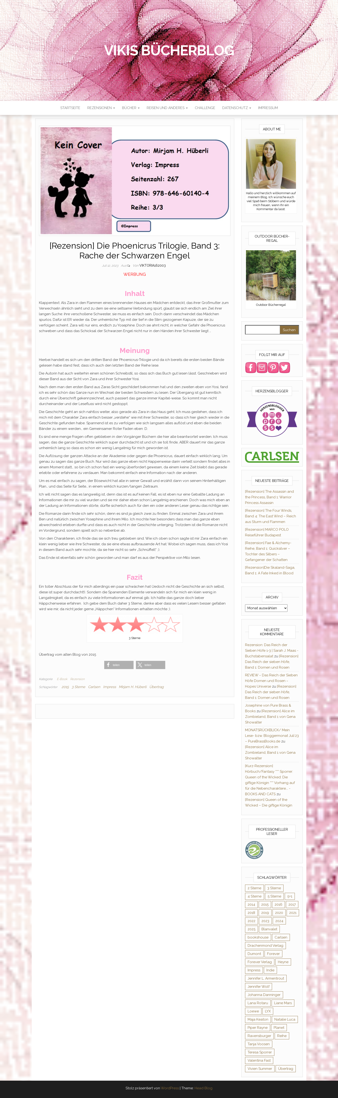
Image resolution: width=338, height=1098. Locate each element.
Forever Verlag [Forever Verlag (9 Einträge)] (260, 962)
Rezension (77, 679)
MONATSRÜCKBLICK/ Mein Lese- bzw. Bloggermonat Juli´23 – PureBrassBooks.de (272, 735)
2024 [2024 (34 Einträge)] (279, 921)
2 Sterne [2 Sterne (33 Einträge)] (254, 888)
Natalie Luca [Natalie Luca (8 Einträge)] (284, 1019)
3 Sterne (78, 687)
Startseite (70, 108)
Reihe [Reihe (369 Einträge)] (282, 1036)
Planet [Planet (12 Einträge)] (279, 1028)
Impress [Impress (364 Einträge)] (254, 970)
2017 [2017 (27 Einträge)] (292, 904)
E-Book (62, 679)
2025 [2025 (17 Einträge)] (251, 929)
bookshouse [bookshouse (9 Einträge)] (258, 937)
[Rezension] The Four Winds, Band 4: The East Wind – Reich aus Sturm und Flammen (270, 516)
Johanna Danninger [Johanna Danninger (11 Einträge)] (264, 995)
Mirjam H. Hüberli (132, 687)
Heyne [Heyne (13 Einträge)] (283, 962)
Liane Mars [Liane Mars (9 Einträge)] (283, 1003)
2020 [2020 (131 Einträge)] (279, 913)
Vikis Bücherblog (169, 50)
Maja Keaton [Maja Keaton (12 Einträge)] (258, 1019)
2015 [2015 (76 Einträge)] (265, 904)
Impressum (268, 108)
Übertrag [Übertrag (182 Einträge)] (285, 1069)
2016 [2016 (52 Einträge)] (278, 904)
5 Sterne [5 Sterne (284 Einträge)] (274, 896)
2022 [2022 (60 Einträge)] (251, 921)
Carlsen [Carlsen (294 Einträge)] (281, 937)
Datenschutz (236, 108)
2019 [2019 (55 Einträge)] (265, 913)
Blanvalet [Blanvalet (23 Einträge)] (269, 929)
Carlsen (94, 687)
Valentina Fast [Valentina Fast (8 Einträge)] (259, 1060)
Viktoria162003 (152, 265)
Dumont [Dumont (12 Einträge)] (254, 954)
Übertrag (156, 687)
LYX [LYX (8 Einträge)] (268, 1011)
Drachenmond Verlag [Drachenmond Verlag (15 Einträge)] (265, 945)
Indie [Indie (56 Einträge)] (270, 970)
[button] (119, 665)
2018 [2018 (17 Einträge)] (251, 913)
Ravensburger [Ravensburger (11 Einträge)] (259, 1036)
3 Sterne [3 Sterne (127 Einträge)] (274, 888)
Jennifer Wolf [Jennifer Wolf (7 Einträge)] (258, 986)
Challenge (205, 108)
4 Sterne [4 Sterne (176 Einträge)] (254, 896)
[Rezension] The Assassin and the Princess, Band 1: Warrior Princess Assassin (269, 497)
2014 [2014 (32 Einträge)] (251, 904)
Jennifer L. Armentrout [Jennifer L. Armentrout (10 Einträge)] (266, 978)
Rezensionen (101, 108)
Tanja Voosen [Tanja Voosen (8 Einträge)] (259, 1044)
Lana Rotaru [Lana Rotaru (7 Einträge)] (258, 1003)
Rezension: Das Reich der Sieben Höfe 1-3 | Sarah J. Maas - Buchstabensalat (271, 650)
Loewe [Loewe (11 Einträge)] (253, 1011)
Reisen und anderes (167, 108)
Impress (109, 687)
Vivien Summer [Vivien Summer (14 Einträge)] (260, 1069)
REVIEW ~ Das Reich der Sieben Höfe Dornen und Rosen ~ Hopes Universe (271, 681)
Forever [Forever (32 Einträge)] (273, 954)
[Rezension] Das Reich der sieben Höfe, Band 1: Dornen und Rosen (271, 662)
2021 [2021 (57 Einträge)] (292, 913)
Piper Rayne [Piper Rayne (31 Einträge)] (258, 1028)
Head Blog (203, 1088)
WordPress (170, 1088)
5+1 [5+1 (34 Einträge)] (289, 896)
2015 (65, 687)
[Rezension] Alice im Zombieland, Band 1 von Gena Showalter (270, 716)
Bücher (131, 108)
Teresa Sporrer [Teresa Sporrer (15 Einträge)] (260, 1052)
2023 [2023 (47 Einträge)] (265, 921)
